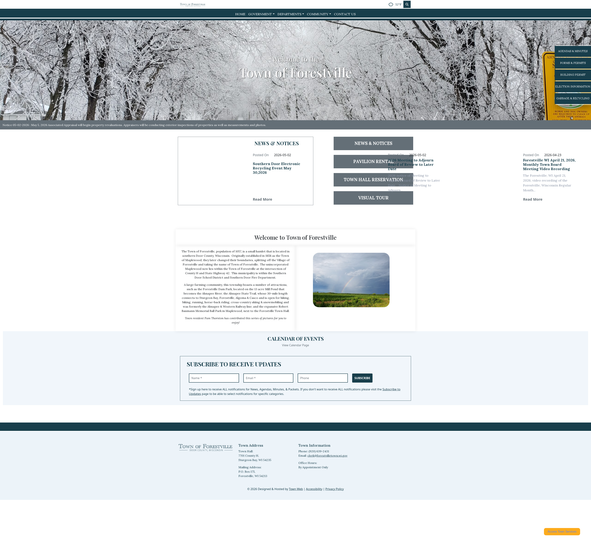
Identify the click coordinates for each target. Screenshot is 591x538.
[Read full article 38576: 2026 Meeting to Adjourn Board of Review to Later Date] (414, 165)
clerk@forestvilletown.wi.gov (327, 455)
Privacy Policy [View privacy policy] (334, 489)
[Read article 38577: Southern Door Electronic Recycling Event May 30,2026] (212, 171)
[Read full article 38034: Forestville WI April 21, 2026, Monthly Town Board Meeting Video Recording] (549, 165)
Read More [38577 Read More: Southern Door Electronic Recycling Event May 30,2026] (262, 199)
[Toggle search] (407, 4)
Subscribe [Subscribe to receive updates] (362, 378)
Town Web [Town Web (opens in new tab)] (296, 489)
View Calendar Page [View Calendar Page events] (295, 345)
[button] (261, 14)
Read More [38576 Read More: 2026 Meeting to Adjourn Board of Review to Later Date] (397, 199)
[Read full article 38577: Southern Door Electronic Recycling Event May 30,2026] (279, 171)
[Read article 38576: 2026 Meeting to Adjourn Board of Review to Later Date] (347, 171)
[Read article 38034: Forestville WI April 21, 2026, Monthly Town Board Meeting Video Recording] (482, 171)
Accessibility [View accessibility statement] (314, 489)
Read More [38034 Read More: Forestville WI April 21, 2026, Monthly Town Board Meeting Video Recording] (533, 199)
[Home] (192, 4)
